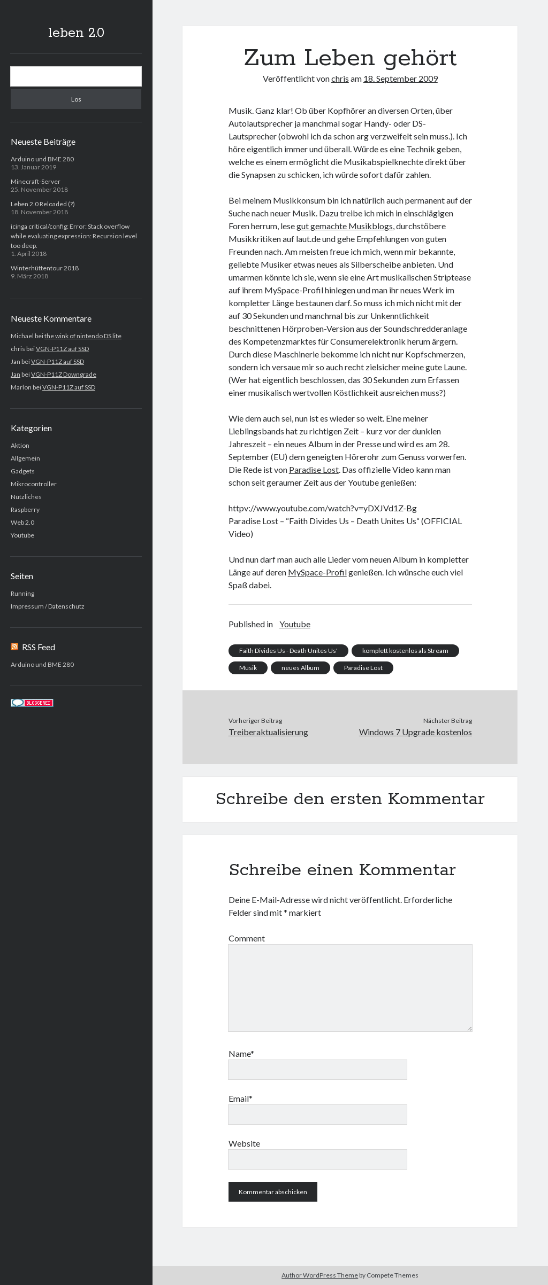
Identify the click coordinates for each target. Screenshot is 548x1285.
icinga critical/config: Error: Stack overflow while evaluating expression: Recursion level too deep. (74, 236)
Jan (15, 374)
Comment (247, 938)
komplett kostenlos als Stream (405, 651)
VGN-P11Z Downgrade (63, 374)
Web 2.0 (22, 522)
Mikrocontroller (34, 484)
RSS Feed (38, 647)
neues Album (300, 668)
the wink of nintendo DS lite (82, 336)
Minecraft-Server (35, 181)
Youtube (22, 535)
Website (244, 1143)
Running (22, 593)
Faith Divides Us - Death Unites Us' (288, 651)
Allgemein (25, 458)
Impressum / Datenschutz (48, 606)
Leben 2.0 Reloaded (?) (43, 204)
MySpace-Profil (317, 572)
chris (340, 78)
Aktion (20, 445)
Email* (241, 1098)
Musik (248, 668)
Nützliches (26, 497)
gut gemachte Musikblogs (344, 226)
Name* (241, 1053)
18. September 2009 (400, 78)
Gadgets (23, 471)
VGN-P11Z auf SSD (62, 349)
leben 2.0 (76, 33)
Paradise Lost (314, 469)
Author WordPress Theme (319, 1275)
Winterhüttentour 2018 (45, 268)
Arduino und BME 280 (42, 159)
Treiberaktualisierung (268, 732)
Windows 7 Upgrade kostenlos (415, 732)
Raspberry (25, 509)
